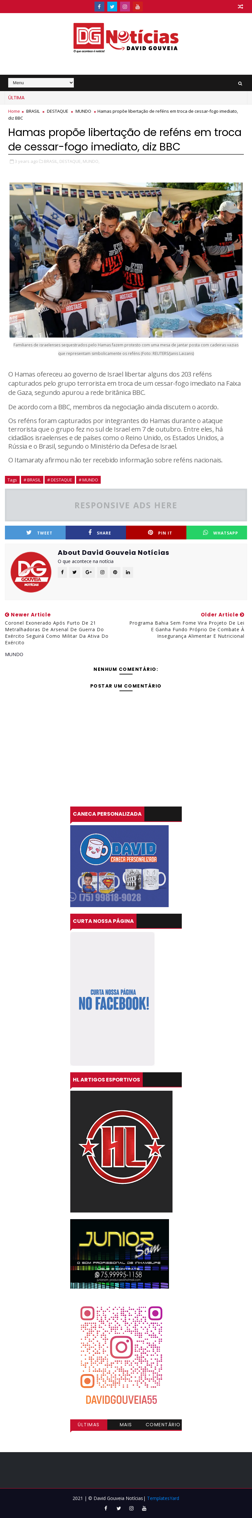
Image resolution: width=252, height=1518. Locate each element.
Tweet (39, 533)
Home (14, 111)
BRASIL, (51, 161)
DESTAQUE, (70, 161)
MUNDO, (91, 161)
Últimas (89, 1424)
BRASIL (33, 111)
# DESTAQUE (59, 480)
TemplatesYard (163, 1498)
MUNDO (83, 111)
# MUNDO (88, 480)
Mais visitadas (126, 1425)
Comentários (163, 1425)
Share (99, 533)
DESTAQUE (57, 111)
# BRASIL (32, 480)
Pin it (160, 533)
